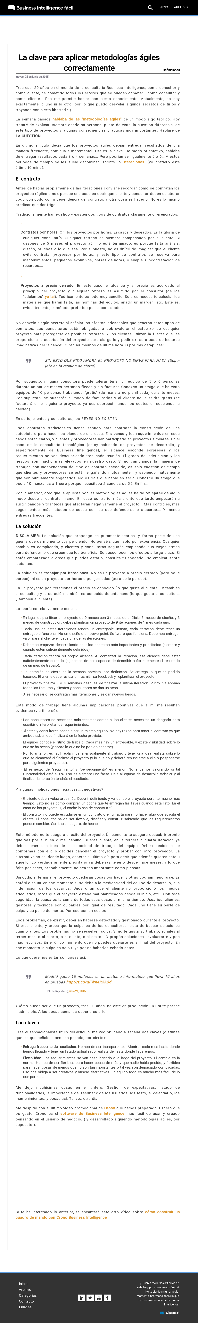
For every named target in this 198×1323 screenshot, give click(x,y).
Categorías (28, 1295)
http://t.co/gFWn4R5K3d (88, 982)
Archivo (181, 7)
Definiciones (171, 70)
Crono (109, 1108)
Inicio (163, 7)
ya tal (50, 296)
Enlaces (25, 1307)
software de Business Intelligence (92, 1113)
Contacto (26, 1301)
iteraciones (134, 162)
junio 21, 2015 (77, 991)
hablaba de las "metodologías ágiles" (87, 119)
